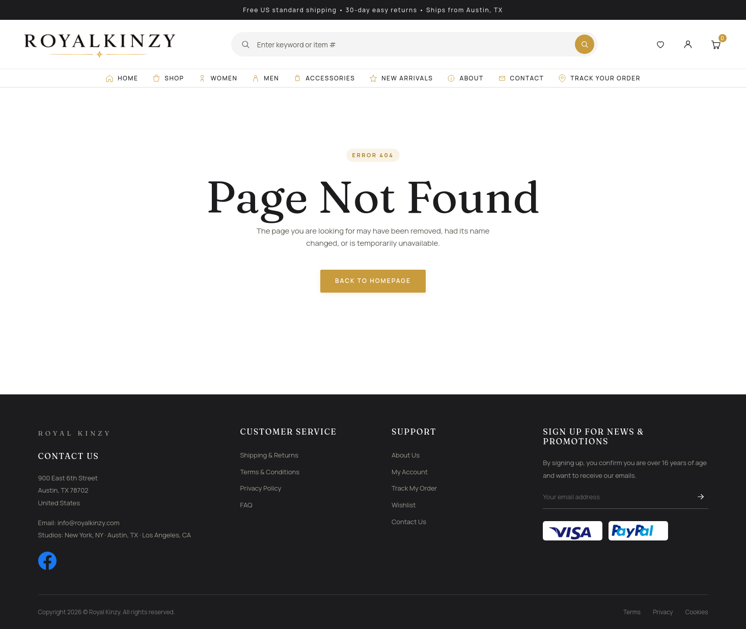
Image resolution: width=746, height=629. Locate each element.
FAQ (246, 504)
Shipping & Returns (269, 455)
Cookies (696, 612)
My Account (410, 471)
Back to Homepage (373, 280)
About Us (406, 455)
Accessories (324, 78)
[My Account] (688, 44)
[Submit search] (584, 44)
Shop (168, 78)
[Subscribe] (700, 496)
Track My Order (414, 488)
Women (217, 78)
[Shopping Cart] (715, 44)
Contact (521, 78)
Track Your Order (599, 78)
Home (121, 78)
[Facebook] (47, 561)
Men (265, 78)
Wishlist (404, 504)
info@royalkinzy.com (89, 522)
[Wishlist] (660, 44)
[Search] (412, 44)
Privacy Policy (261, 488)
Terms (632, 612)
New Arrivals (401, 78)
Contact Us (409, 521)
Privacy (663, 612)
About (465, 78)
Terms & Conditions (269, 471)
